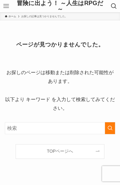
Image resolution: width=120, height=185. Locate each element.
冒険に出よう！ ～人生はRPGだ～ (60, 6)
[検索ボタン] (114, 6)
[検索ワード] (60, 128)
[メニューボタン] (6, 6)
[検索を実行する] (110, 128)
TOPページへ (60, 151)
